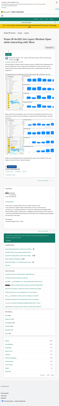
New (6, 315)
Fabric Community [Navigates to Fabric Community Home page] (18, 12)
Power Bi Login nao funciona (20, 278)
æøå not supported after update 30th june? (23, 274)
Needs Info (8, 319)
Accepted (7, 326)
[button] (29, 93)
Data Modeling (9, 344)
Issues (20, 33)
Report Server (9, 351)
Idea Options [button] (49, 47)
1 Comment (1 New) (10, 175)
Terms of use (4, 395)
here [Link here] (12, 209)
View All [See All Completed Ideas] (7, 265)
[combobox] (38, 22)
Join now (4, 7)
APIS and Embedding (10, 358)
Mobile (7, 368)
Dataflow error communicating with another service (28, 281)
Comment (8, 240)
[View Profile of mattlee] (12, 285)
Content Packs (9, 364)
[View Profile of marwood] (7, 281)
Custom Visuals (9, 171)
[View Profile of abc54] (6, 292)
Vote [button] (9, 54)
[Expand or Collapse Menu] (2, 15)
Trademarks (3, 398)
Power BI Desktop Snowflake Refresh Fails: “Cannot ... (27, 303)
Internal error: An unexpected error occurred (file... (23, 292)
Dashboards (18, 171)
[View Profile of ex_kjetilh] (7, 274)
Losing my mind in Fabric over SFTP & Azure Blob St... (28, 306)
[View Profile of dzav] (6, 296)
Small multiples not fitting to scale (14, 259)
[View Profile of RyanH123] (7, 288)
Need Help (8, 371)
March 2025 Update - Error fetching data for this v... (18, 262)
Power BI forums (10, 33)
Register (36, 19)
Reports (24, 171)
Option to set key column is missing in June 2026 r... (26, 296)
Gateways (7, 354)
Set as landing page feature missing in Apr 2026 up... (19, 249)
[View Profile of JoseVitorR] (8, 278)
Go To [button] (51, 19)
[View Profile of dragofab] (7, 299)
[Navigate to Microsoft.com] (5, 12)
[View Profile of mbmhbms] (7, 62)
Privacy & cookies (5, 393)
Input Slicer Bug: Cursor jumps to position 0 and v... (18, 252)
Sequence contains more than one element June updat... (27, 288)
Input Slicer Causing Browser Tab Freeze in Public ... (18, 255)
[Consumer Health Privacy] (20, 401)
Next (52, 375)
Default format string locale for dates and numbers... (26, 299)
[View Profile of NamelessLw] (8, 306)
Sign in (41, 19)
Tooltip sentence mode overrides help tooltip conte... (30, 285)
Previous (42, 375)
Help (46, 19)
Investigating (12, 167)
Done (6, 333)
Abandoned (8, 330)
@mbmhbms (10, 201)
